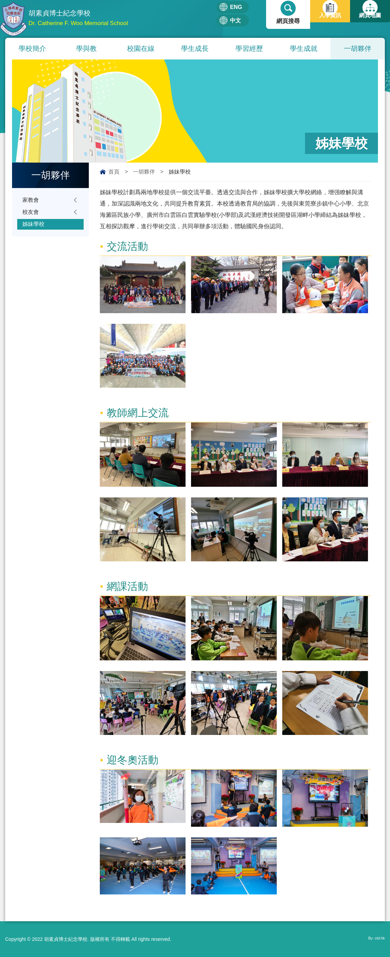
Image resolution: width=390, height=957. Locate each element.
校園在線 (141, 48)
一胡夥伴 (357, 48)
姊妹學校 (34, 227)
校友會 (31, 214)
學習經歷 (249, 48)
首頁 (113, 172)
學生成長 (195, 48)
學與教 (86, 48)
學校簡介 (32, 48)
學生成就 (303, 48)
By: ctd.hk (374, 939)
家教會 (31, 200)
